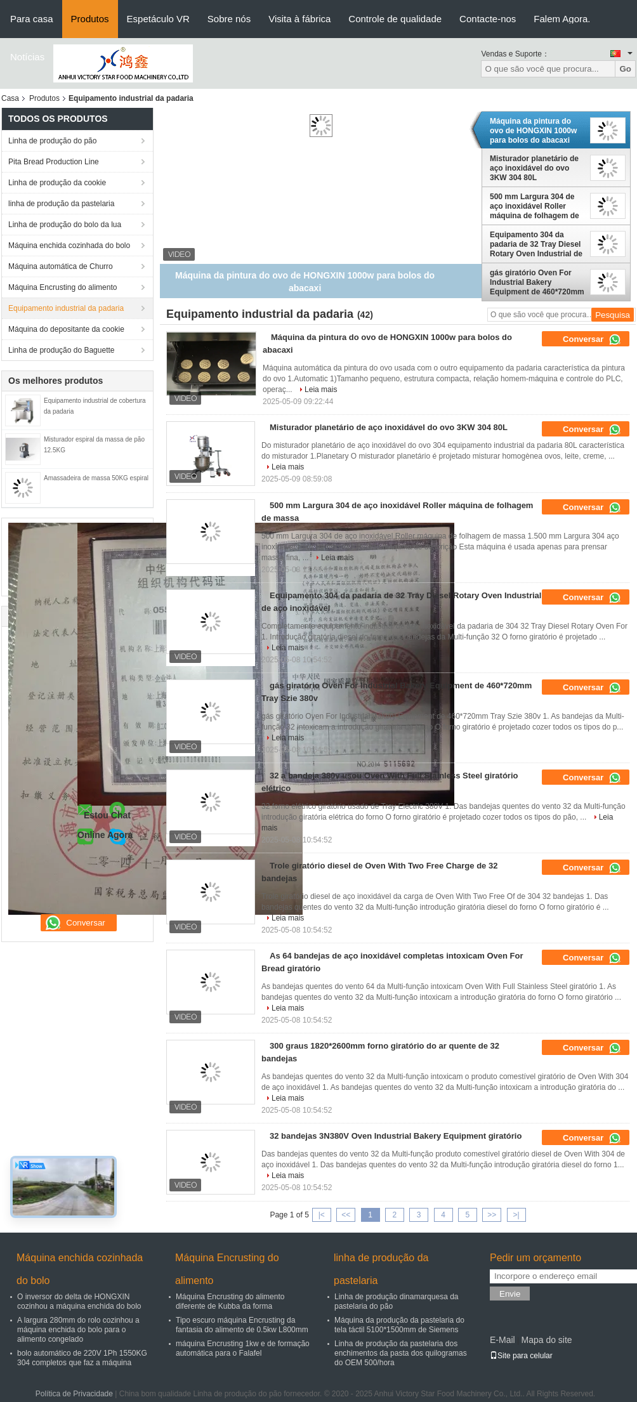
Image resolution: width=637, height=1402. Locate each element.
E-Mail (502, 1340)
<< (345, 1214)
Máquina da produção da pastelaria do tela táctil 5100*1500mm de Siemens (399, 1325)
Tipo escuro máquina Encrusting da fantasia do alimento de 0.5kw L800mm (242, 1325)
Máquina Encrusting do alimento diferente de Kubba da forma (230, 1301)
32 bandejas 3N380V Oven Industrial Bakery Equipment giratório (396, 1136)
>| (516, 1214)
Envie (509, 1294)
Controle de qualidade (395, 18)
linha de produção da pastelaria (61, 203)
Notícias (27, 56)
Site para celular (521, 1355)
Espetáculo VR (158, 18)
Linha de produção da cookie (57, 182)
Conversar (592, 339)
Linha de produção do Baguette (61, 350)
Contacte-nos (487, 18)
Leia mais (321, 389)
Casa (10, 98)
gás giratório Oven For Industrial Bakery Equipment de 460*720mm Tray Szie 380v (537, 282)
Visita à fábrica (299, 18)
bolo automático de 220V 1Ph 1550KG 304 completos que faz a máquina (82, 1358)
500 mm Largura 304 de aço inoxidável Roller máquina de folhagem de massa (534, 206)
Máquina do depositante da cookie (66, 329)
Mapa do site (546, 1340)
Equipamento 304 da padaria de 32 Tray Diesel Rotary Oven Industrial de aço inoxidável (536, 244)
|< (321, 1214)
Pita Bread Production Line (53, 161)
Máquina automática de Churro (60, 266)
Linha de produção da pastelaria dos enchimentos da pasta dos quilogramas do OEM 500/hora (400, 1353)
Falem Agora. (562, 18)
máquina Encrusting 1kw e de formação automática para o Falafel (243, 1348)
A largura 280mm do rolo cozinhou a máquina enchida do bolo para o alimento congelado (78, 1330)
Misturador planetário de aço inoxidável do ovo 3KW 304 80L (534, 168)
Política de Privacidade (74, 1393)
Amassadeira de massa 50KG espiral (96, 478)
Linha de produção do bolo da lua (64, 224)
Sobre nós (229, 18)
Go (625, 69)
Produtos (90, 18)
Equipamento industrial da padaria (66, 308)
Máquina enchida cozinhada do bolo (69, 245)
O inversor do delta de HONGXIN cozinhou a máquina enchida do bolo (79, 1301)
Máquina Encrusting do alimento (62, 287)
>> (491, 1214)
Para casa (31, 18)
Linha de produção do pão (52, 140)
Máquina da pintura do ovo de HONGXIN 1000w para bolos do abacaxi (533, 131)
